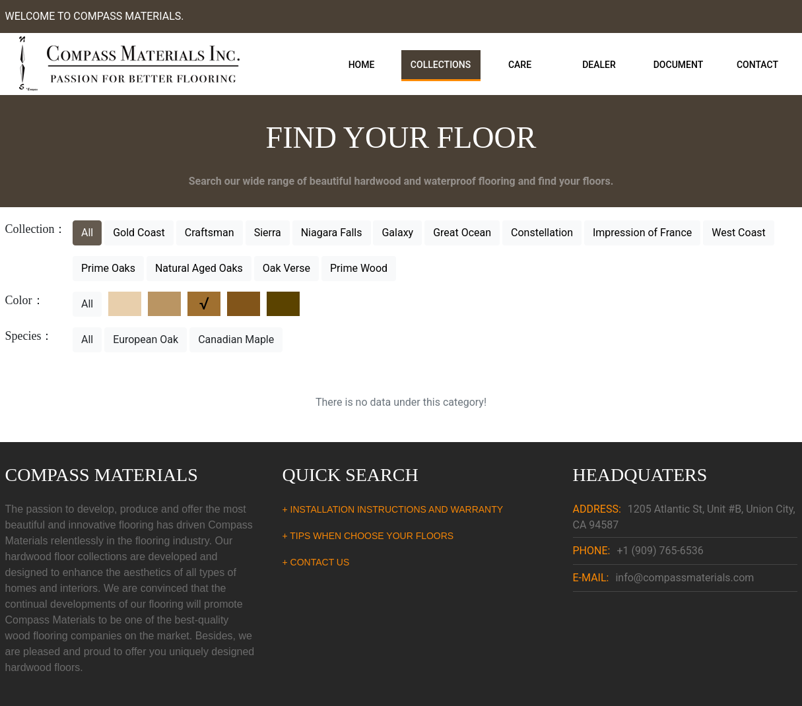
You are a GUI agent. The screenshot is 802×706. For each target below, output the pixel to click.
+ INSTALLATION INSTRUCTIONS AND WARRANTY (393, 509)
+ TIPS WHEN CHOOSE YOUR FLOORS (368, 535)
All (87, 232)
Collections (441, 64)
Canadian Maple (236, 339)
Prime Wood (358, 268)
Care (519, 64)
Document (678, 64)
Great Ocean (462, 232)
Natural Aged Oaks (199, 268)
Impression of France (642, 232)
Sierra (267, 232)
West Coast (739, 232)
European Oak (145, 339)
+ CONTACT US (316, 562)
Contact (757, 64)
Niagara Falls (331, 232)
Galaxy (397, 232)
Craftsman (209, 232)
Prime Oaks (108, 268)
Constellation (542, 232)
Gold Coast (139, 232)
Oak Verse (286, 268)
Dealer (599, 64)
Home (362, 64)
